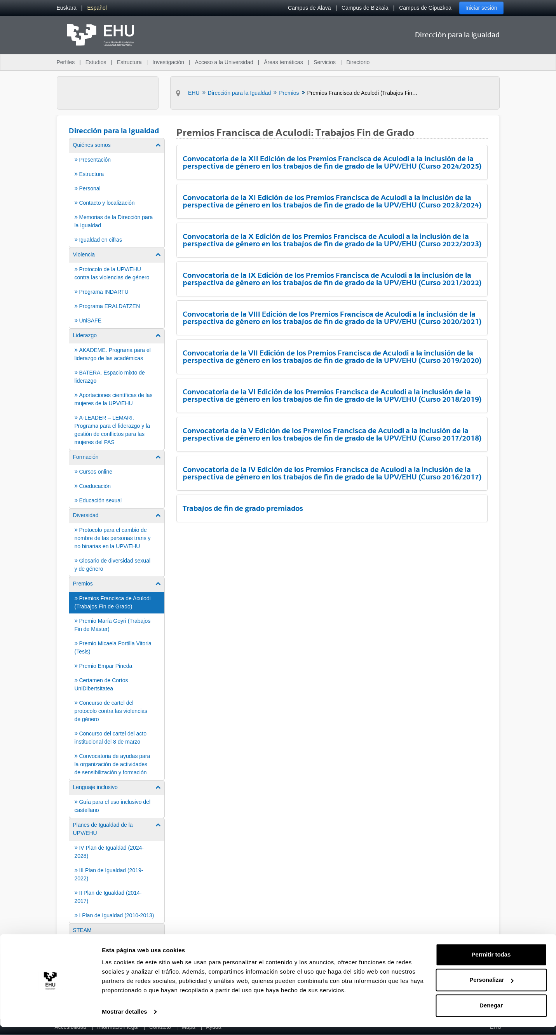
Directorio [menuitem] (358, 62)
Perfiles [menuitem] (66, 62)
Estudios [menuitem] (95, 62)
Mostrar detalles (124, 1019)
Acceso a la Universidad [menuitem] (224, 62)
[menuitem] (66, 8)
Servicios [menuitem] (325, 62)
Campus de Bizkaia (365, 8)
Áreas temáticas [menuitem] (283, 62)
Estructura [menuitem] (129, 62)
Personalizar (491, 987)
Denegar (491, 1013)
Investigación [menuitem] (168, 62)
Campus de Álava (309, 8)
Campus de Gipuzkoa (425, 8)
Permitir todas (491, 962)
